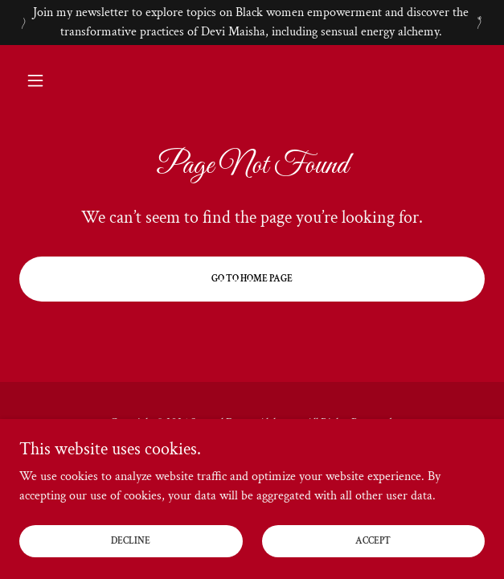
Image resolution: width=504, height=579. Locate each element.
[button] (54, 80)
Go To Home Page (252, 279)
